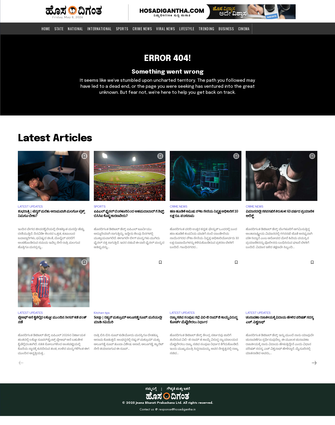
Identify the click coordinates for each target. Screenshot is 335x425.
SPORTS (101, 214)
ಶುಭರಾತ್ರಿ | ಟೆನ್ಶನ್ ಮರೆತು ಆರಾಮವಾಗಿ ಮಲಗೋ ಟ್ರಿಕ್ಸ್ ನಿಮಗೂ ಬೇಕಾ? (51, 223)
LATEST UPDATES (32, 214)
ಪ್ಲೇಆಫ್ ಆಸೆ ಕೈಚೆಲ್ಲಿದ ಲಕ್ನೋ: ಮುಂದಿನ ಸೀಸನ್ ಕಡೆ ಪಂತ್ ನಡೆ (52, 330)
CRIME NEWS (180, 214)
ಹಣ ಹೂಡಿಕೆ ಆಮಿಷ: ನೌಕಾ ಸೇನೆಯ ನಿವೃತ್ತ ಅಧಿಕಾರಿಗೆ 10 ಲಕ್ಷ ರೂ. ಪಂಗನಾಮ (204, 223)
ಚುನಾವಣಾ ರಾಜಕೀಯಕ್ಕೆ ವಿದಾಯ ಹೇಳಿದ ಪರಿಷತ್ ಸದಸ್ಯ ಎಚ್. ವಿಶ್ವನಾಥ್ (279, 330)
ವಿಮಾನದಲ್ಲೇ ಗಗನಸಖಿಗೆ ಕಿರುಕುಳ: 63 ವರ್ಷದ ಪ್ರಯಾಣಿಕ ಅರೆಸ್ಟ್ (280, 223)
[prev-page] (21, 372)
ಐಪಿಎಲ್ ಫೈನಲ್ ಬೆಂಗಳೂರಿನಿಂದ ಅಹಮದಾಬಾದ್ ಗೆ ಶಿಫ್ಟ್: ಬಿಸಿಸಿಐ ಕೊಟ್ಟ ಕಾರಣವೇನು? (129, 223)
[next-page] (313, 372)
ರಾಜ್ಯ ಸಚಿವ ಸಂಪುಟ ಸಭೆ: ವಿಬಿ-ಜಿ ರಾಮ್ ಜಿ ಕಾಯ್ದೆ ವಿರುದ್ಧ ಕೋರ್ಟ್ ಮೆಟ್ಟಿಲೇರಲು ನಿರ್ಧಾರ (203, 330)
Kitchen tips (103, 321)
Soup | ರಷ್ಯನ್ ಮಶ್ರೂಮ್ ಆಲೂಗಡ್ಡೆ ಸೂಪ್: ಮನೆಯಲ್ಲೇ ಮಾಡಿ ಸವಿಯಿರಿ (128, 330)
